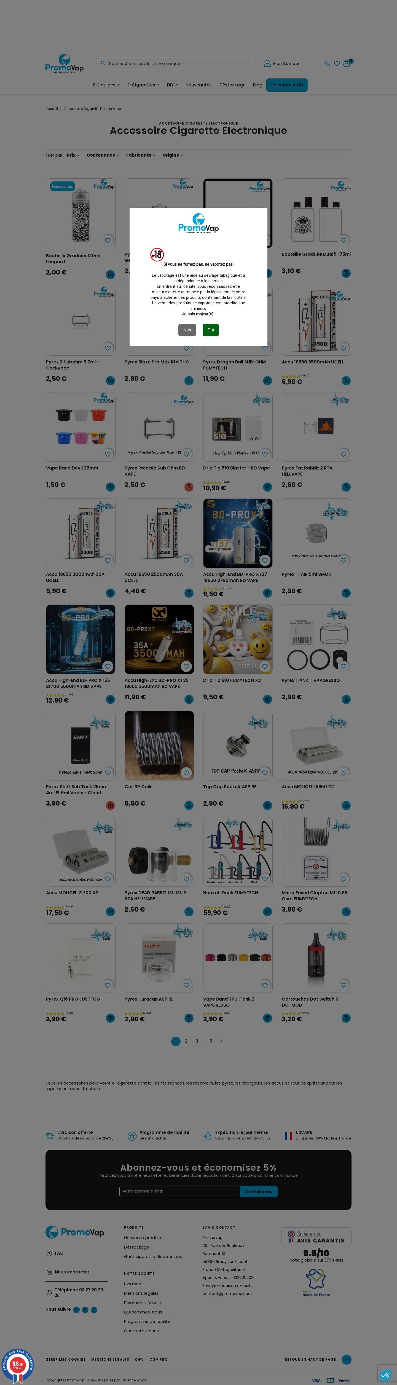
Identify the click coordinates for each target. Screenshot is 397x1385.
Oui (211, 330)
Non (187, 330)
